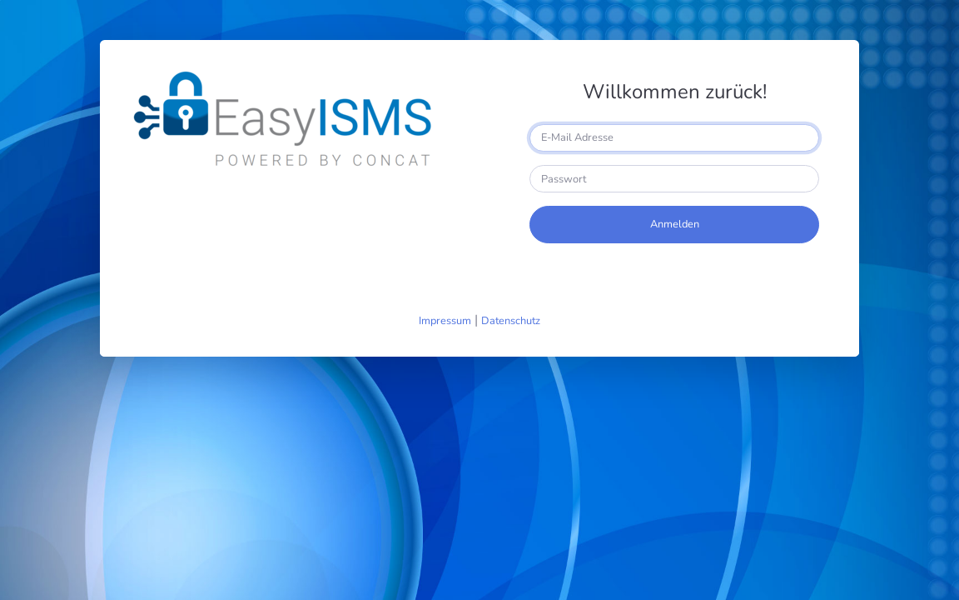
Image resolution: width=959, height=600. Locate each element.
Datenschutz (510, 320)
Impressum (445, 320)
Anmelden (674, 224)
